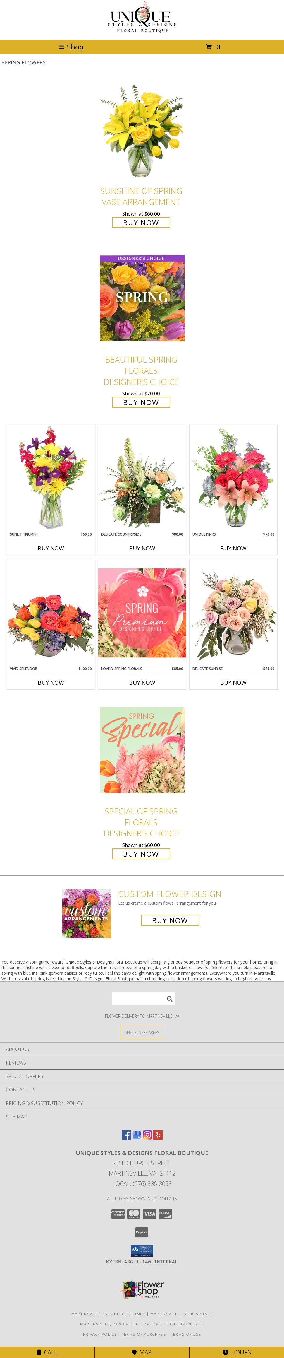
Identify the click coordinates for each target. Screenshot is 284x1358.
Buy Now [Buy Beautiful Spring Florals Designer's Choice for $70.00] (141, 402)
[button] (142, 1251)
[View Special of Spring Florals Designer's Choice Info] (142, 750)
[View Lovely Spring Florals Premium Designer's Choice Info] (142, 612)
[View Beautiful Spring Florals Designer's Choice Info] (142, 298)
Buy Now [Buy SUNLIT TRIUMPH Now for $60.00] (51, 548)
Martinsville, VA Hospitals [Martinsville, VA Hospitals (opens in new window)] (181, 1313)
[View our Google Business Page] (137, 1137)
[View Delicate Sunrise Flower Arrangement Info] (233, 612)
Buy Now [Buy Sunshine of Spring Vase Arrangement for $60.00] (141, 222)
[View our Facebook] (126, 1137)
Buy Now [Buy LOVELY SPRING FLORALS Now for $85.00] (142, 682)
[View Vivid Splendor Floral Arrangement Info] (51, 612)
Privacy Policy (100, 1334)
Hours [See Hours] (237, 1352)
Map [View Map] (142, 1352)
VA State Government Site (174, 1324)
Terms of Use (186, 1334)
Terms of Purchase (144, 1334)
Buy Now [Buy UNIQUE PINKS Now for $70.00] (233, 548)
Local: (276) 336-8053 (142, 1184)
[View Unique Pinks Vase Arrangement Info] (233, 478)
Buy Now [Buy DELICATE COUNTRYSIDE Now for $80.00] (142, 548)
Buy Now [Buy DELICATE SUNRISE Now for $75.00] (233, 682)
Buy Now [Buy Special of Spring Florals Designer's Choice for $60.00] (141, 854)
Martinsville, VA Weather (109, 1324)
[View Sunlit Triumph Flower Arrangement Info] (51, 478)
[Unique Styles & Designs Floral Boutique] (142, 31)
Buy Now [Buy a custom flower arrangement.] (170, 920)
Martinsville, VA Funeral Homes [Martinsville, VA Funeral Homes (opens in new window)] (108, 1313)
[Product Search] (143, 998)
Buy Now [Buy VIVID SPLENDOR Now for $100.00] (51, 682)
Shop (71, 47)
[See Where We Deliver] (142, 1032)
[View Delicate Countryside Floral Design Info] (142, 478)
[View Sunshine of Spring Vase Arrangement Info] (142, 129)
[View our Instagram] (147, 1137)
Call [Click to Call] (47, 1352)
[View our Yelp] (158, 1137)
